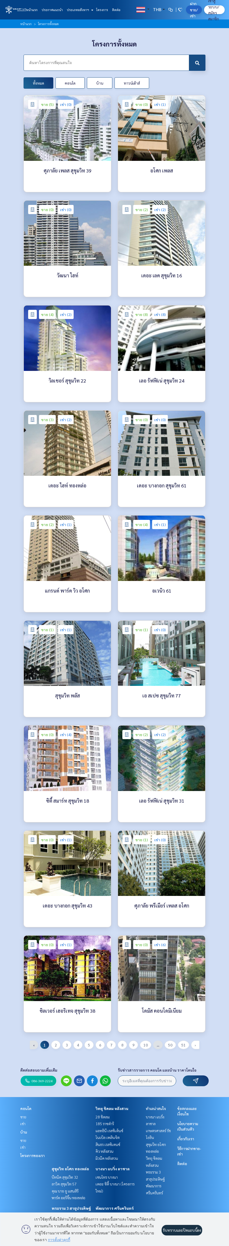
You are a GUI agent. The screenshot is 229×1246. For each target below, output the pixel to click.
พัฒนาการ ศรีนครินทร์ (115, 1208)
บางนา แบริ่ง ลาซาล (113, 1168)
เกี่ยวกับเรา (185, 1138)
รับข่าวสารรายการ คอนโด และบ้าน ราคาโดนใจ (157, 1070)
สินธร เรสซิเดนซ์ (108, 1144)
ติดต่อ (116, 10)
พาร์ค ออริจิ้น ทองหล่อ (68, 1197)
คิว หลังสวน (104, 1151)
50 (170, 1044)
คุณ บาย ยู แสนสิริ (65, 1190)
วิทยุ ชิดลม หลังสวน (112, 1108)
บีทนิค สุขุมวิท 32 (65, 1177)
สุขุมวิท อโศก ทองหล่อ (70, 1168)
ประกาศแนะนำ (52, 10)
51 (183, 1044)
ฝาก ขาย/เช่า (194, 9)
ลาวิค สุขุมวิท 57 (64, 1183)
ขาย (23, 1116)
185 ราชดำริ (105, 1123)
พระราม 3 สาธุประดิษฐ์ (71, 1208)
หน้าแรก (32, 10)
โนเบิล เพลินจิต (108, 1137)
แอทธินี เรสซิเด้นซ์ (109, 1130)
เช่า (22, 1123)
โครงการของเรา (32, 1155)
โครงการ (102, 10)
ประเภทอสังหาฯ (79, 10)
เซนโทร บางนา (107, 1177)
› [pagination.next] (195, 1044)
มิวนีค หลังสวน (107, 1158)
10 (145, 1044)
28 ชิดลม (103, 1116)
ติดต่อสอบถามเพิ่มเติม (38, 1070)
